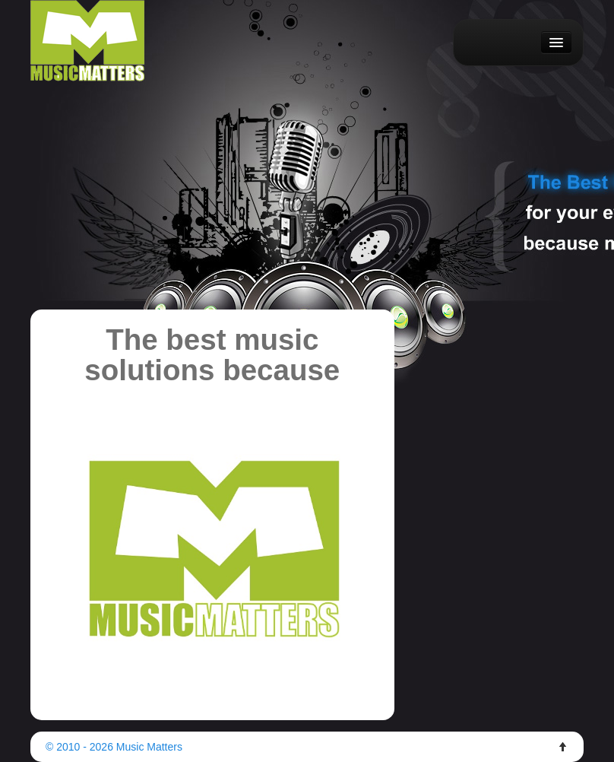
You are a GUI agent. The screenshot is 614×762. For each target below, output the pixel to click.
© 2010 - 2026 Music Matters (114, 747)
